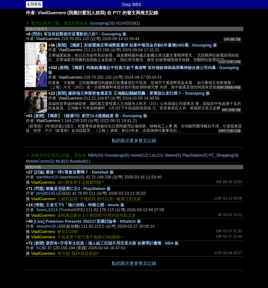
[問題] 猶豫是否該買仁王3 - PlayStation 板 (72, 188)
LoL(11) (156, 155)
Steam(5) (173, 155)
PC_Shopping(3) (223, 155)
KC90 (41, 248)
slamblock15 (47, 177)
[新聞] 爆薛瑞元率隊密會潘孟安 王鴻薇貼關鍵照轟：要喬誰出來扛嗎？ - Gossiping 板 (133, 93)
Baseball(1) (80, 161)
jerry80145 (45, 193)
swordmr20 (46, 226)
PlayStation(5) (194, 155)
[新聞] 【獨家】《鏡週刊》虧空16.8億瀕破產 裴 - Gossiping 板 (90, 116)
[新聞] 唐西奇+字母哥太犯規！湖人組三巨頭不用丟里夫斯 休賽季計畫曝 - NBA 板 (106, 243)
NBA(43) (95, 155)
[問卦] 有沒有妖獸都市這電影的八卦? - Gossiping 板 (79, 34)
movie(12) (139, 155)
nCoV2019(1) (128, 23)
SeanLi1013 (47, 210)
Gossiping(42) (117, 155)
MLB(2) (62, 161)
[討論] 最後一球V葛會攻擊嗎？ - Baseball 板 (74, 172)
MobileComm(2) (40, 161)
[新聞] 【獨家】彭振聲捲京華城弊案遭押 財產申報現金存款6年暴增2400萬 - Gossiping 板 (136, 45)
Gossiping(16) (102, 23)
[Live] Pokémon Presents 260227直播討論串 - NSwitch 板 (87, 221)
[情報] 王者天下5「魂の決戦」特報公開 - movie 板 (79, 205)
